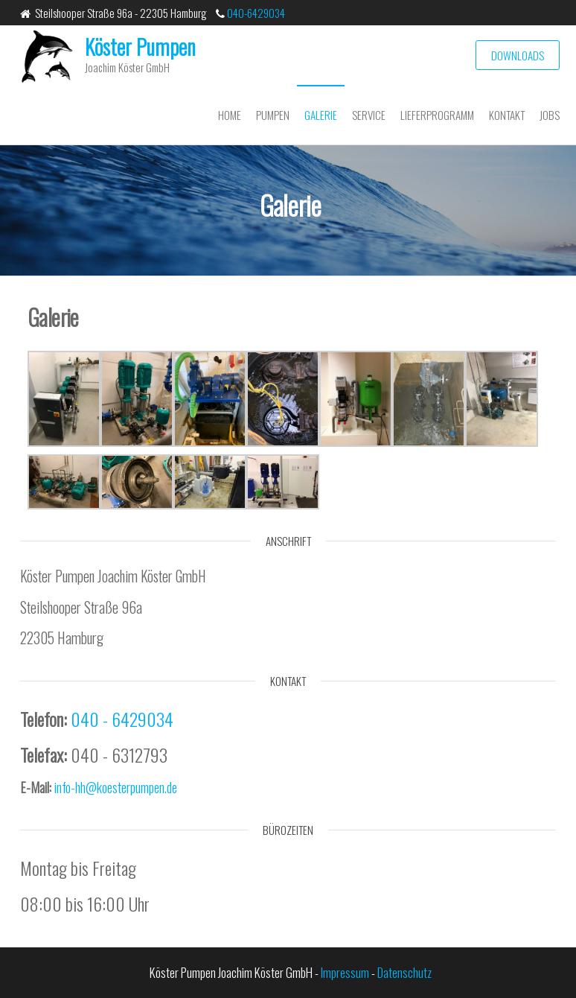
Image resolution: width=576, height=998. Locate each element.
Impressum (345, 972)
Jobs (550, 115)
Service (368, 115)
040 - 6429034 (122, 718)
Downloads (517, 55)
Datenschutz (404, 972)
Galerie (320, 115)
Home (229, 115)
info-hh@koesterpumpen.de (115, 787)
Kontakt (507, 115)
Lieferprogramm (437, 115)
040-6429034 (255, 12)
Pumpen (272, 115)
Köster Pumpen (140, 46)
